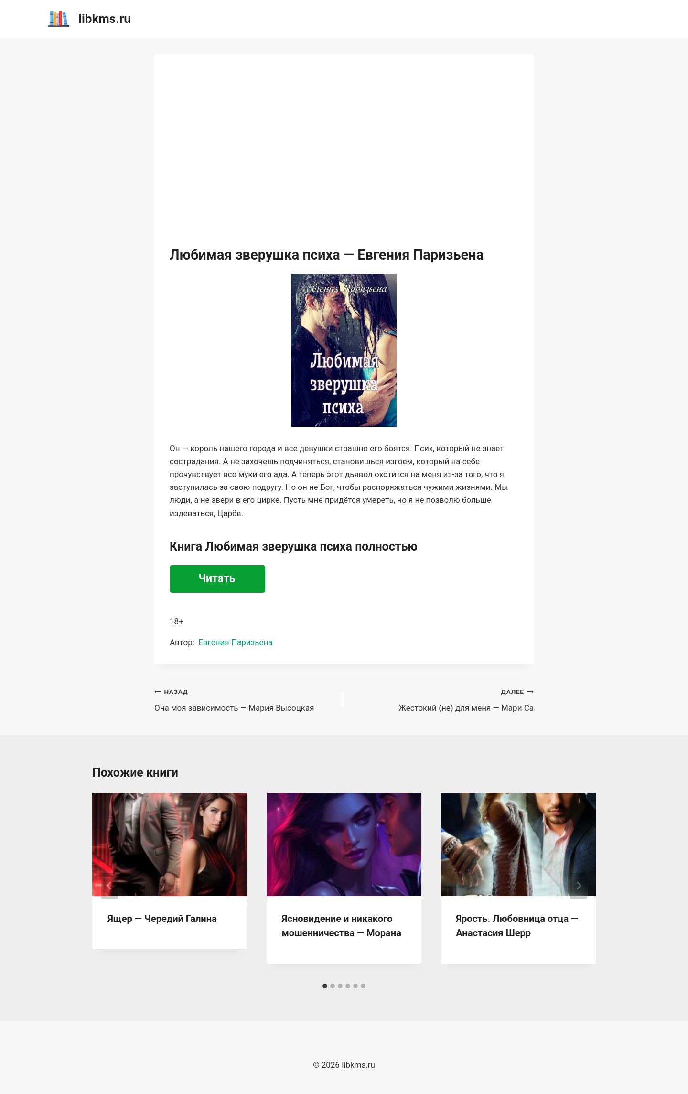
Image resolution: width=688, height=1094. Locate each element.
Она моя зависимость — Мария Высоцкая (245, 699)
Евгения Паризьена (235, 642)
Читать (216, 578)
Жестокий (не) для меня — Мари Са (443, 699)
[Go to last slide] (109, 886)
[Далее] (578, 886)
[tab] (324, 986)
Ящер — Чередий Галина (162, 918)
